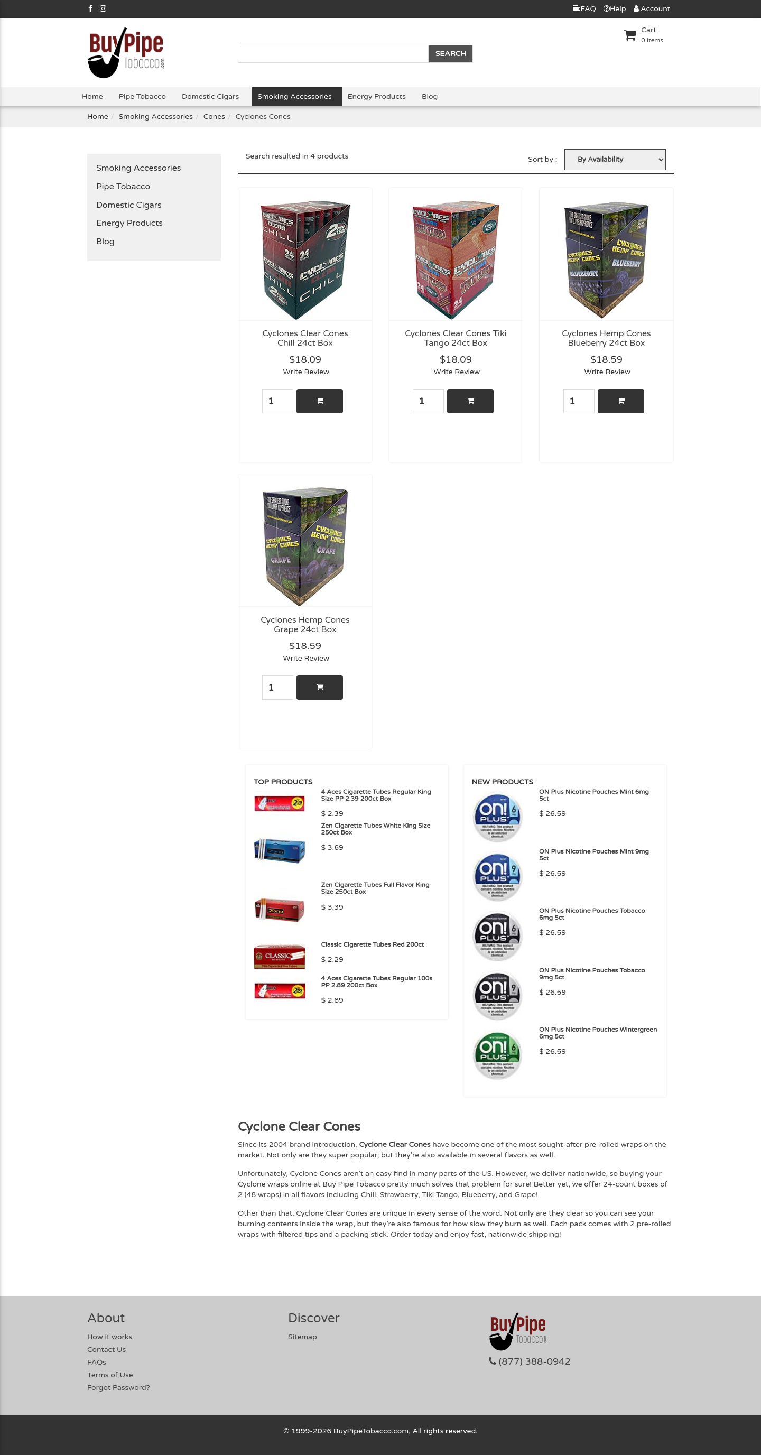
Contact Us (106, 1349)
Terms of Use (110, 1374)
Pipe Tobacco (142, 96)
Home (92, 96)
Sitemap (302, 1336)
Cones (214, 116)
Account (652, 8)
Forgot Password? (118, 1387)
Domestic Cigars (210, 96)
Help (615, 8)
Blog (430, 96)
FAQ (584, 8)
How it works (109, 1336)
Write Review (306, 371)
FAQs (96, 1362)
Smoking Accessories (294, 96)
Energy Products (377, 96)
